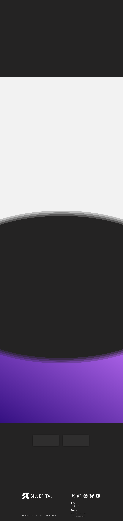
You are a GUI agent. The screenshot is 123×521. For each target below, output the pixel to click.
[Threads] (85, 496)
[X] (73, 496)
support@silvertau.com (78, 513)
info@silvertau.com (77, 506)
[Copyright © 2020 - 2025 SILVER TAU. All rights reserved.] (39, 515)
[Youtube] (97, 496)
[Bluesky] (91, 496)
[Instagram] (79, 496)
